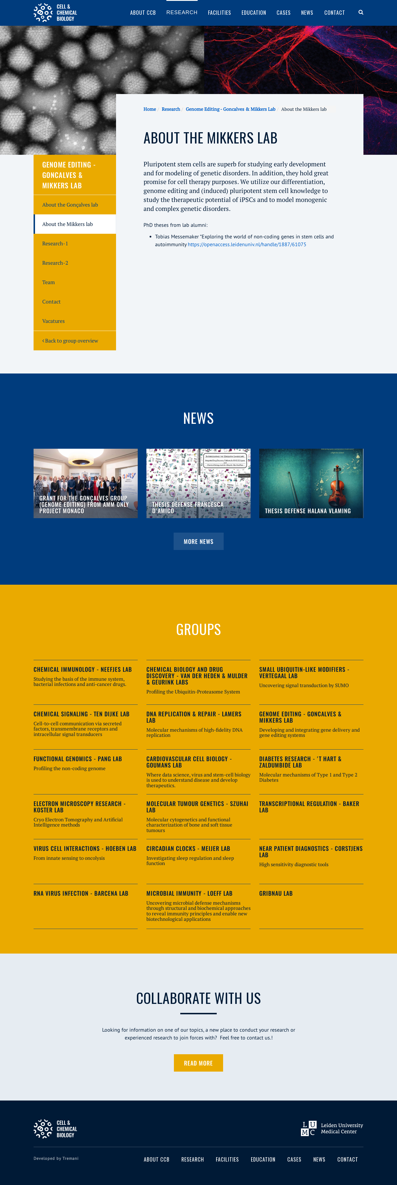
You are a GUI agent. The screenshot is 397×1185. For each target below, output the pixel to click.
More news (199, 541)
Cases (284, 12)
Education (254, 12)
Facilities (219, 12)
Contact (334, 12)
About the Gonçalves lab (70, 204)
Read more (198, 1063)
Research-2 (55, 262)
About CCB (143, 12)
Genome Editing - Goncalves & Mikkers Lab (230, 109)
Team (48, 282)
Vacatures (53, 320)
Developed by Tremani (56, 1158)
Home (150, 109)
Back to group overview (70, 340)
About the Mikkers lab (67, 223)
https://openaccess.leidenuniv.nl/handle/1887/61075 (247, 244)
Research (182, 12)
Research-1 (55, 243)
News (307, 12)
